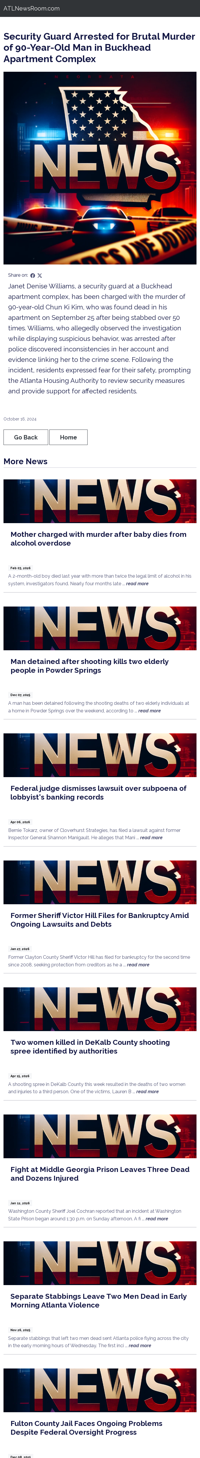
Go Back (26, 437)
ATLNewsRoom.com (32, 8)
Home (68, 437)
